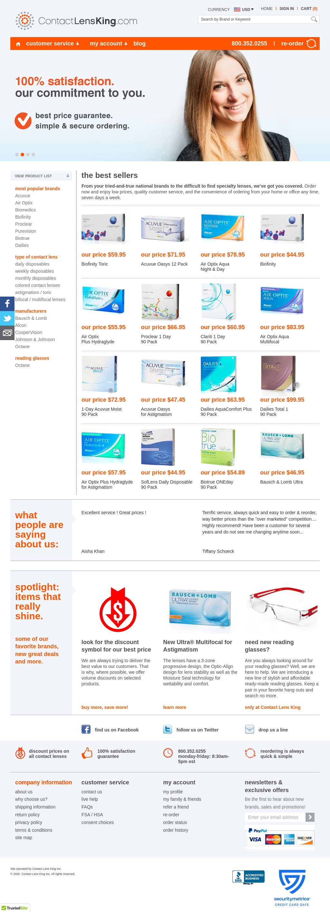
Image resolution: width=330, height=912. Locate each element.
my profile (173, 791)
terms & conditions (33, 830)
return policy (27, 814)
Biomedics (25, 209)
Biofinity (23, 217)
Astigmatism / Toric (33, 292)
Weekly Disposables (34, 271)
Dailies (22, 245)
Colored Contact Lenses (37, 285)
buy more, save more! (105, 707)
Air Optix (24, 202)
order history (175, 830)
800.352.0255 (249, 43)
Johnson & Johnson (35, 339)
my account (106, 43)
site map (23, 837)
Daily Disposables (32, 264)
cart (309, 8)
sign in (286, 8)
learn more (174, 707)
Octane (22, 346)
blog (139, 43)
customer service (50, 43)
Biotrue (22, 238)
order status (175, 822)
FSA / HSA (92, 814)
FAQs (87, 806)
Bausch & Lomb (31, 318)
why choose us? (31, 799)
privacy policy (28, 822)
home (267, 8)
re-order (171, 814)
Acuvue (22, 195)
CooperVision (28, 332)
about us (24, 791)
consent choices (98, 822)
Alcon (20, 325)
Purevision (25, 231)
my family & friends (182, 799)
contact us (92, 791)
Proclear (23, 224)
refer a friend (176, 806)
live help (90, 799)
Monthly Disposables (35, 278)
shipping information (35, 806)
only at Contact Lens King (273, 707)
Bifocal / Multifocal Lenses (40, 299)
